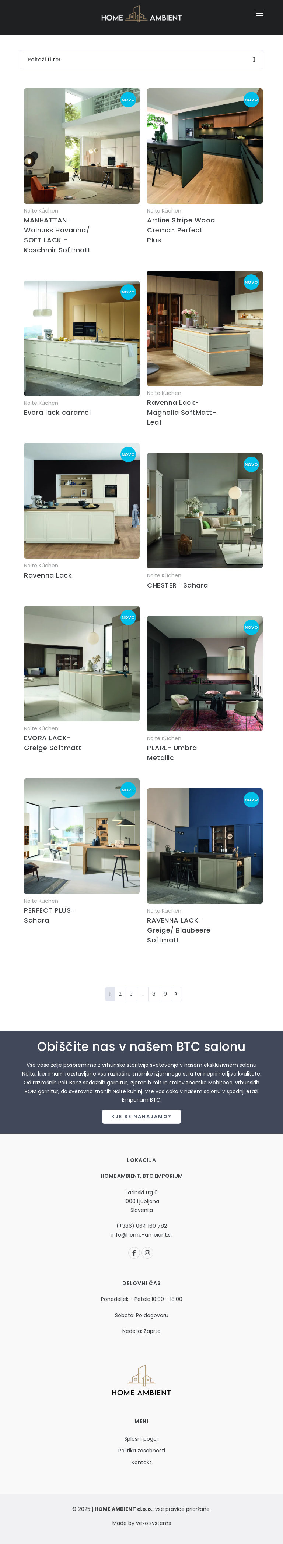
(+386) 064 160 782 (141, 1226)
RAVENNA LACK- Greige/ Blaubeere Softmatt (179, 930)
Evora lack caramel (57, 412)
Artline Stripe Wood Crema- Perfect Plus (181, 230)
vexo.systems (152, 1523)
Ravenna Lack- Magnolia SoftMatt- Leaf (181, 412)
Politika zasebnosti (141, 1450)
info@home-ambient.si (141, 1234)
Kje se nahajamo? (141, 1116)
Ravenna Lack (48, 575)
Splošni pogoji (141, 1439)
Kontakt (141, 1462)
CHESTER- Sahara (177, 585)
